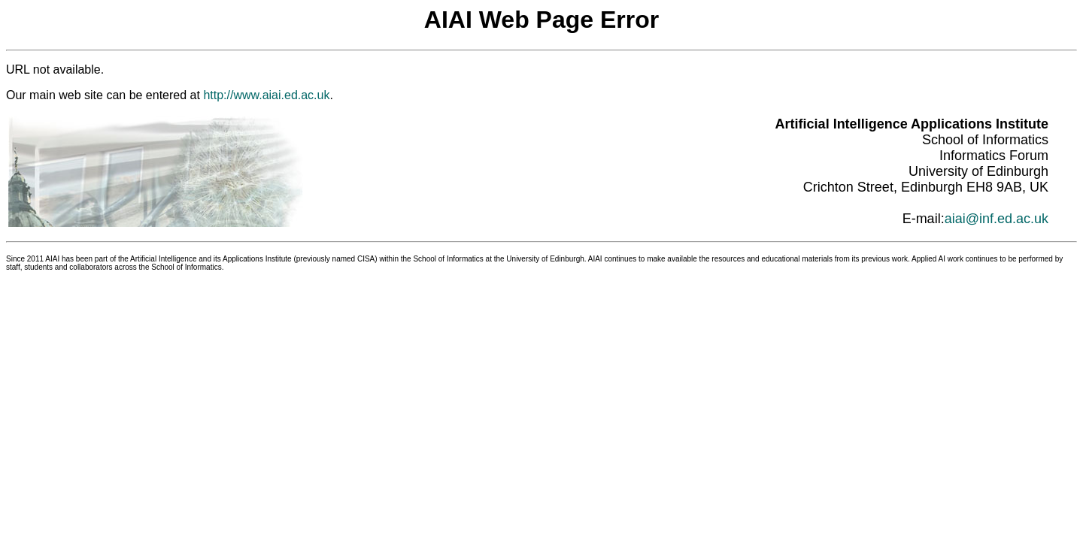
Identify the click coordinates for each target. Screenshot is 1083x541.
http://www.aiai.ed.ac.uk (266, 95)
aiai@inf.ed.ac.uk (996, 218)
